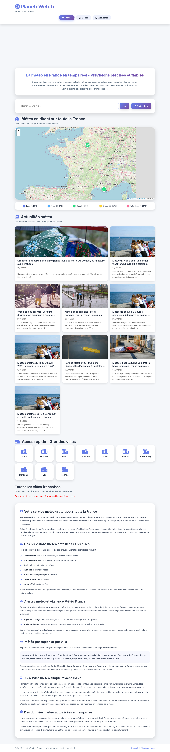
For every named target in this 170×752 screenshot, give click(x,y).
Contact (134, 748)
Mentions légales (148, 748)
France (67, 18)
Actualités (102, 18)
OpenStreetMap (141, 198)
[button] (87, 145)
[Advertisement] (85, 46)
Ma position (141, 106)
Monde (83, 18)
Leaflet (130, 198)
